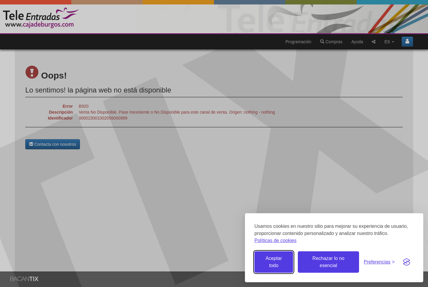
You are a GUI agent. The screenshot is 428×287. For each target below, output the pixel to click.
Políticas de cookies (275, 240)
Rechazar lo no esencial (328, 262)
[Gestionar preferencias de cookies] (379, 262)
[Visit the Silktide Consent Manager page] (406, 262)
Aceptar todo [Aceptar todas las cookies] (273, 262)
